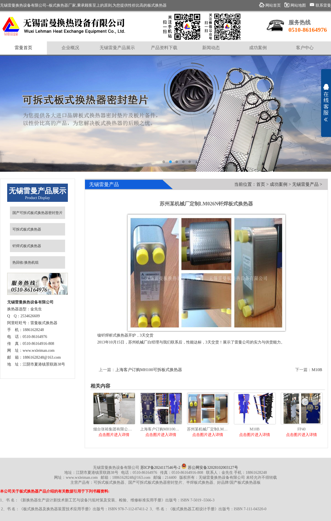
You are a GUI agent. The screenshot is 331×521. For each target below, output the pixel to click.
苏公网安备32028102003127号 (209, 468)
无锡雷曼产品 (305, 184)
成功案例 (278, 184)
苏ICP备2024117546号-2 (160, 468)
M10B (317, 369)
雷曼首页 (23, 47)
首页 (260, 184)
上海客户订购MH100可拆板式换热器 (148, 369)
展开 (326, 102)
